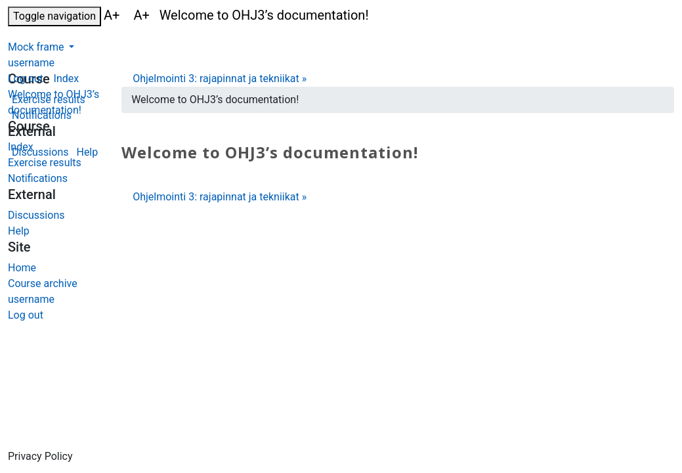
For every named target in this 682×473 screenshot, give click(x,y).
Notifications (38, 178)
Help (19, 231)
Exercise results (44, 162)
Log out (25, 78)
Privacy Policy (40, 456)
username (31, 62)
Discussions (36, 215)
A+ (113, 15)
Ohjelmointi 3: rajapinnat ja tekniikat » (220, 78)
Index (20, 147)
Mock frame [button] (37, 47)
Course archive (42, 283)
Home (22, 267)
